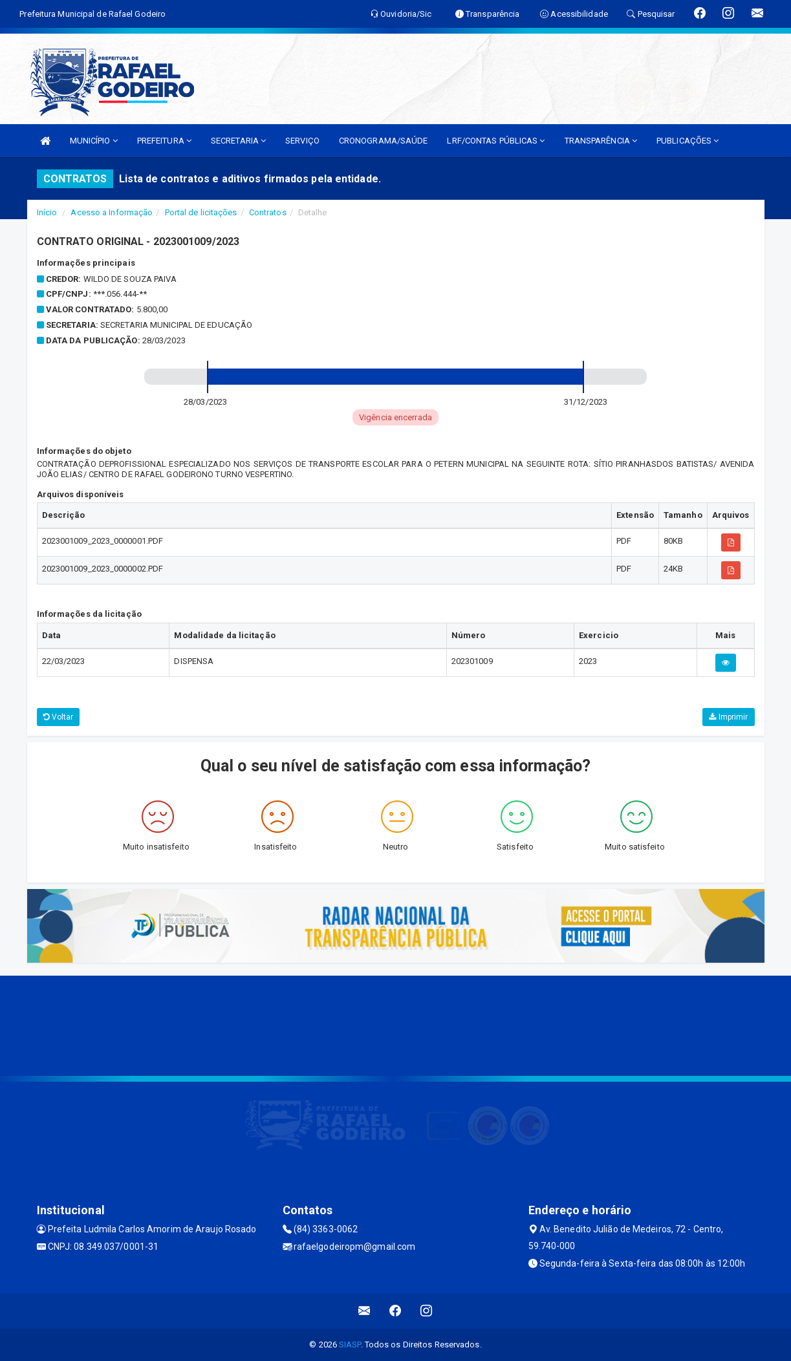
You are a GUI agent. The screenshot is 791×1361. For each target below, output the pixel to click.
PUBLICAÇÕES (687, 140)
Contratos (268, 212)
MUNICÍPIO (94, 140)
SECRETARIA (238, 140)
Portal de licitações (201, 212)
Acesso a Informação (111, 212)
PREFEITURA (164, 140)
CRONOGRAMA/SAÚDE (383, 140)
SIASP (350, 1344)
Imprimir (728, 717)
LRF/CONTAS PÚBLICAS (496, 140)
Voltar (58, 717)
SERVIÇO (302, 140)
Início (47, 212)
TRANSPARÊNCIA (601, 140)
